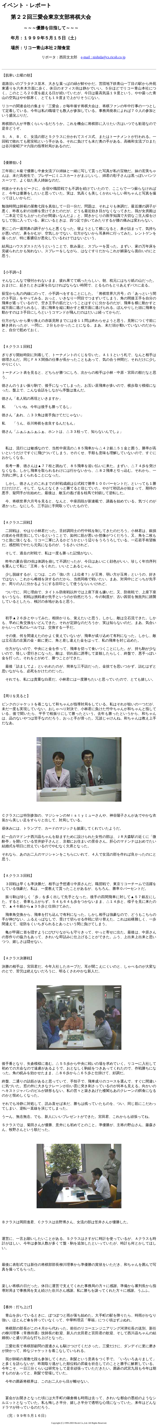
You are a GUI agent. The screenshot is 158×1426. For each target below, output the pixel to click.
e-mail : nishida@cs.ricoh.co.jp (103, 57)
